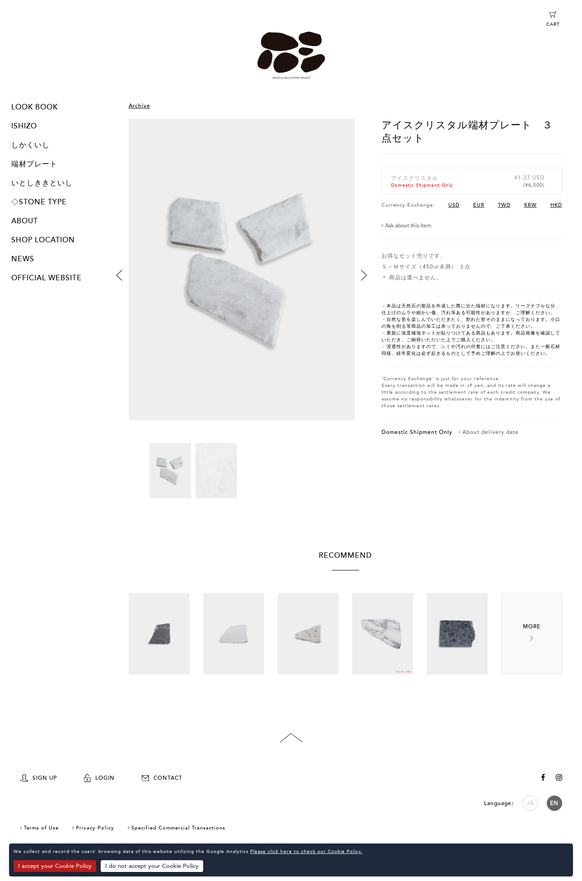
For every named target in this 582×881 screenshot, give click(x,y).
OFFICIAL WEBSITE (46, 278)
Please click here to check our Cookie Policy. (306, 851)
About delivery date (490, 432)
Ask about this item (408, 225)
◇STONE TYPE (39, 202)
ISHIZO (24, 126)
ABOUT (24, 221)
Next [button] (364, 275)
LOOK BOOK (34, 107)
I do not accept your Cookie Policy (152, 866)
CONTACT (162, 778)
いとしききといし (42, 183)
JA (530, 803)
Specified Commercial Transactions (178, 828)
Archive (139, 106)
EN (554, 803)
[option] (241, 281)
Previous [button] (119, 275)
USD (454, 205)
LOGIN (99, 778)
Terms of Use (41, 828)
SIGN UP (38, 778)
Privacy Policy (95, 828)
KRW (530, 205)
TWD (504, 205)
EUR (478, 205)
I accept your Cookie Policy (55, 866)
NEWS (22, 259)
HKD (556, 205)
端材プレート (34, 164)
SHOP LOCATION (43, 240)
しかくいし (30, 145)
